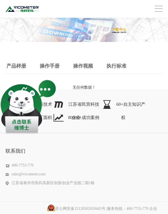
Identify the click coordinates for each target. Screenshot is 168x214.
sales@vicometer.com (29, 174)
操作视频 (83, 66)
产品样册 (16, 66)
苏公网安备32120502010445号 (76, 209)
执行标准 (116, 66)
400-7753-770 (22, 165)
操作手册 (50, 66)
